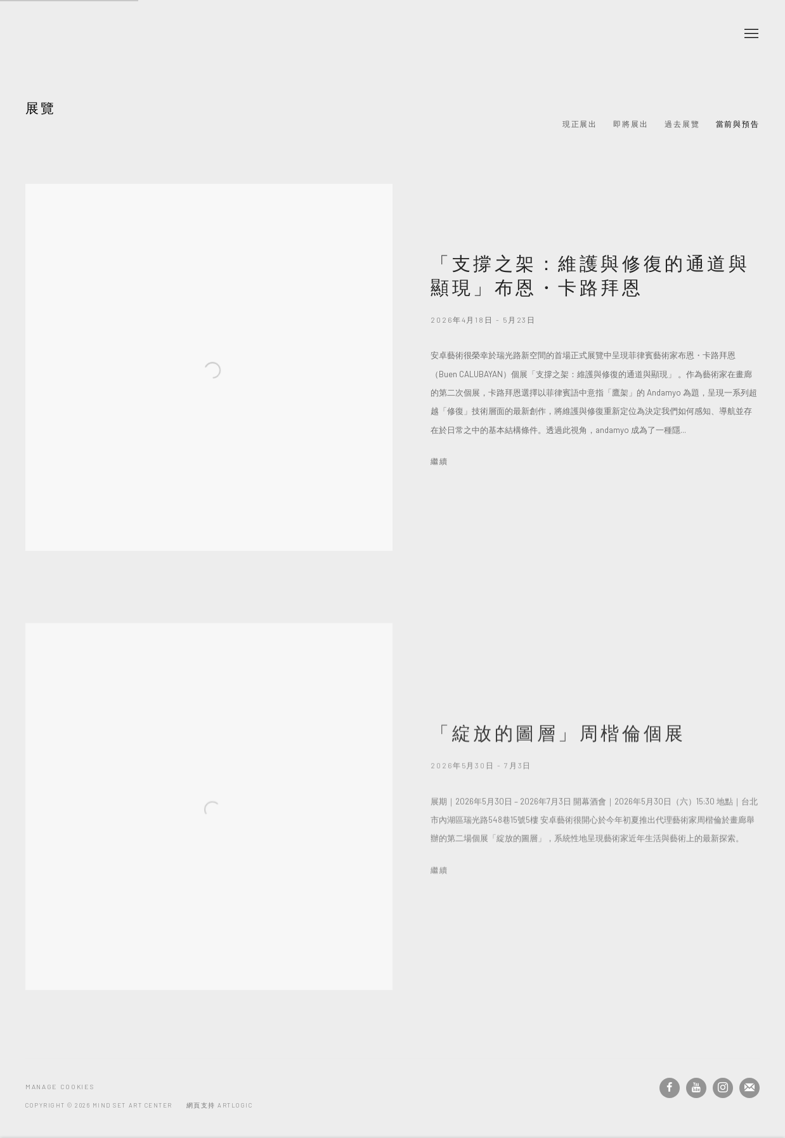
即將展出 (631, 123)
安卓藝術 (107, 34)
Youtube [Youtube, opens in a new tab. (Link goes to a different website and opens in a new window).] (696, 1088)
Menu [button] (750, 34)
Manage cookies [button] (59, 1086)
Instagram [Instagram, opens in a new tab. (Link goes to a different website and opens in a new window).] (723, 1088)
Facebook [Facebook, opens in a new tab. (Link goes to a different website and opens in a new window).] (669, 1088)
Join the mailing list (749, 1088)
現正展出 (580, 123)
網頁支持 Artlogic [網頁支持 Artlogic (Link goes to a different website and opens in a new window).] (219, 1105)
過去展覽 (682, 123)
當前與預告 (738, 123)
